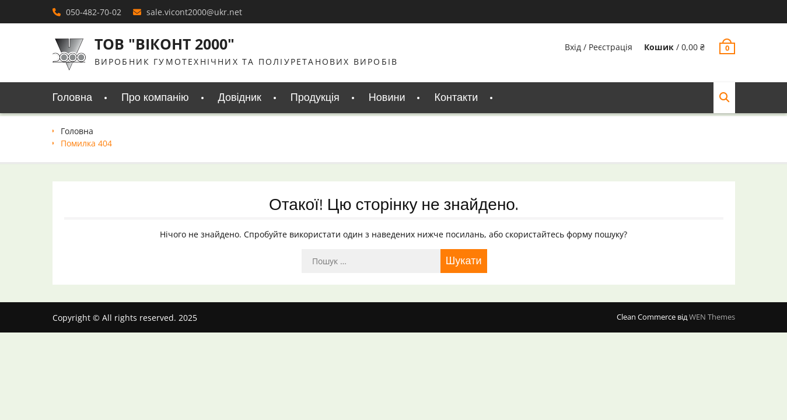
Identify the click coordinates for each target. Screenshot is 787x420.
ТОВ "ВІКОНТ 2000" (165, 44)
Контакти (456, 97)
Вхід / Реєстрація (598, 46)
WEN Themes (712, 317)
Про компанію (155, 97)
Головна (72, 97)
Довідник (239, 97)
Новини (387, 97)
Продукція (315, 97)
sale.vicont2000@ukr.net (194, 12)
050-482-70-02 (93, 12)
